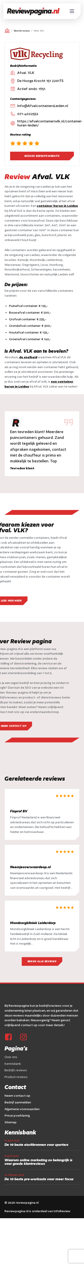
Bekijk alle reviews (42, 961)
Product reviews (16, 1077)
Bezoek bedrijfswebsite (41, 155)
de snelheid (28, 357)
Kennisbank (12, 1063)
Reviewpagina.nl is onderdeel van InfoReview (37, 1211)
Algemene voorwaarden (21, 1109)
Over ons (10, 1057)
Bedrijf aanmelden (17, 1102)
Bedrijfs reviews (22, 30)
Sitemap (10, 1122)
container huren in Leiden (57, 206)
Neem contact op (17, 1095)
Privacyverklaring (17, 1115)
